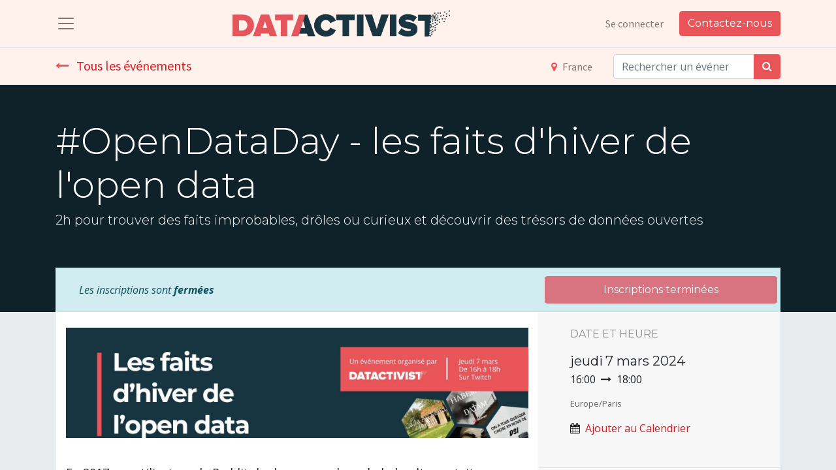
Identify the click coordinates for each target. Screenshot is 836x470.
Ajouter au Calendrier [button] (637, 428)
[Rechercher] (767, 66)
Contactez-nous (730, 23)
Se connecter (634, 23)
